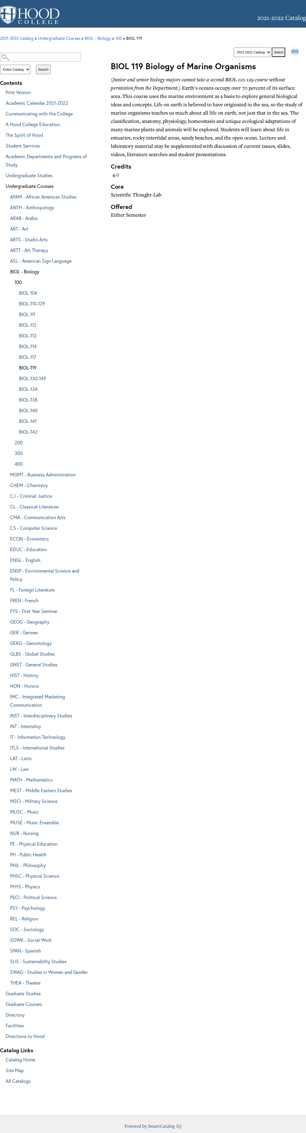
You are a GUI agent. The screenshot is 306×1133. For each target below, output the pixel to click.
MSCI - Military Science (33, 801)
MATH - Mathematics (31, 780)
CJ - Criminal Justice (31, 496)
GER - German (24, 632)
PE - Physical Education (33, 844)
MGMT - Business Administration (42, 474)
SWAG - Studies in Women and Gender (49, 972)
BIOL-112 (28, 325)
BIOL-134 (28, 389)
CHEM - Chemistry (29, 485)
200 (19, 442)
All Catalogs (18, 1081)
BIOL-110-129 (32, 303)
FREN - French (24, 600)
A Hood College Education (33, 124)
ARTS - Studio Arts (29, 239)
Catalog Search (46, 46)
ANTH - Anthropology (32, 207)
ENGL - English (25, 560)
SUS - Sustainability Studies (38, 961)
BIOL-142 (28, 432)
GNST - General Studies (33, 664)
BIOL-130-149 (32, 378)
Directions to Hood (25, 1036)
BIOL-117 (27, 357)
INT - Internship (25, 726)
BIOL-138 (28, 400)
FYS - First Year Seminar (33, 611)
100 (118, 38)
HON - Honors (24, 686)
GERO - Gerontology (31, 643)
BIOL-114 (28, 346)
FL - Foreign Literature (32, 590)
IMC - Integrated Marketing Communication (37, 700)
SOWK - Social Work (31, 940)
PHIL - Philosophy (28, 865)
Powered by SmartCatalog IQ (153, 1126)
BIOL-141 (28, 421)
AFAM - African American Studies (43, 197)
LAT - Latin (20, 758)
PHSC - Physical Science (34, 876)
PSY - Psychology (27, 908)
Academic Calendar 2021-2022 (37, 103)
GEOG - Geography (29, 622)
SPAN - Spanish (25, 950)
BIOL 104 (28, 293)
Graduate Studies (23, 993)
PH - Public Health (28, 854)
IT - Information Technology (37, 737)
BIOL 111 (27, 314)
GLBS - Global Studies (32, 654)
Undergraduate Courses (29, 186)
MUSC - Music (24, 812)
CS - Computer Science (33, 528)
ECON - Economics (29, 538)
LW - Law (19, 769)
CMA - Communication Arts (37, 517)
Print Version (18, 92)
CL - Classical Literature (34, 506)
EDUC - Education (28, 549)
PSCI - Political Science (33, 897)
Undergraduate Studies (29, 175)
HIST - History (24, 675)
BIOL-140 (28, 410)
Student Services (23, 145)
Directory (15, 1015)
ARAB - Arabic (24, 218)
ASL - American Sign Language (41, 261)
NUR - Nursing (24, 833)
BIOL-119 (28, 368)
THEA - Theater (25, 983)
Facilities (15, 1025)
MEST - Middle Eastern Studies (41, 790)
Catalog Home (20, 1059)
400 (19, 464)
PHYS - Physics (25, 886)
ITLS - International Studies (37, 747)
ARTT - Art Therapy (29, 250)
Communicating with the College (39, 113)
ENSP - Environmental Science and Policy (44, 575)
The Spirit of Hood (24, 135)
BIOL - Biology (98, 38)
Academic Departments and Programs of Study (46, 160)
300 (19, 453)
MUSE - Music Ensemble (34, 822)
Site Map (15, 1070)
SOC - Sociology (27, 929)
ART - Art (19, 229)
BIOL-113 (28, 335)
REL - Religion (24, 918)
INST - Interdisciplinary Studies (41, 715)
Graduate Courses (24, 1004)
